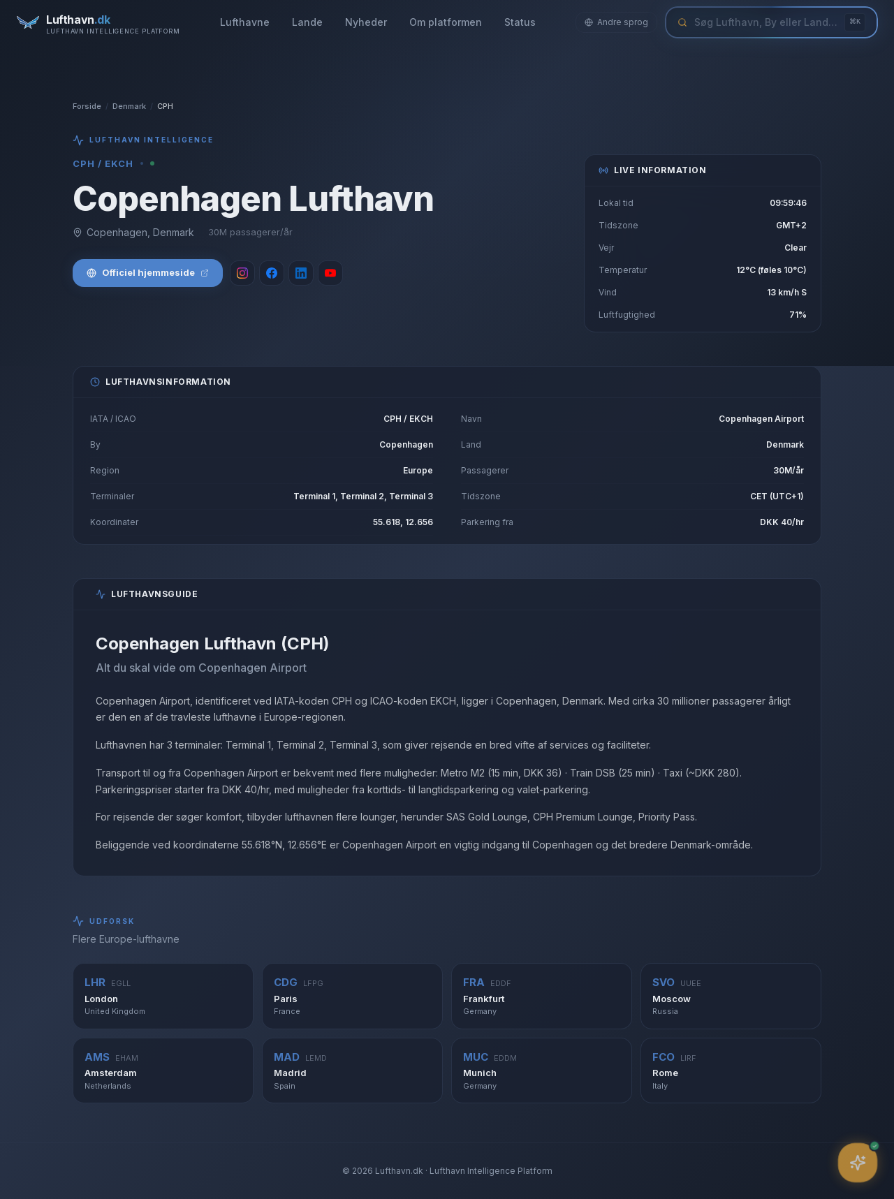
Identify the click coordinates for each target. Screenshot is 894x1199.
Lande (307, 22)
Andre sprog (616, 22)
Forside (87, 106)
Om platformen (445, 22)
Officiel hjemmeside (148, 272)
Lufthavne (245, 22)
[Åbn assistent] (858, 1163)
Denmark (129, 106)
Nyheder (366, 22)
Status (520, 22)
